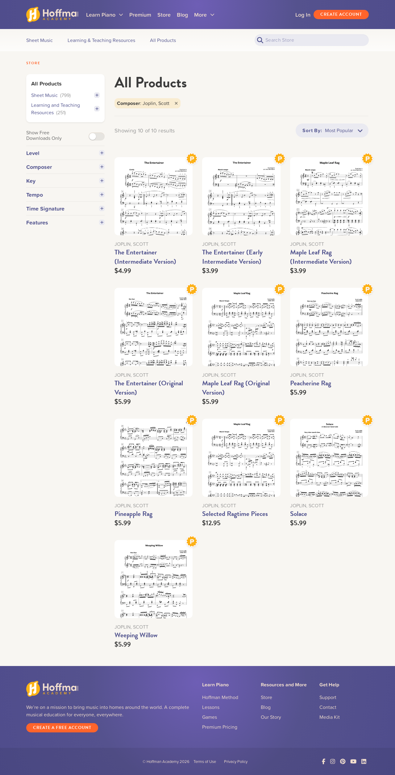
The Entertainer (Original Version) (148, 387)
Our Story (271, 717)
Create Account (341, 14)
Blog (189, 14)
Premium (148, 14)
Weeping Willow (136, 635)
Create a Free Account (62, 728)
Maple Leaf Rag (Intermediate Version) (321, 256)
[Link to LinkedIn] (363, 761)
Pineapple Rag (133, 514)
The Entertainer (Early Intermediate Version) (232, 256)
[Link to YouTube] (353, 761)
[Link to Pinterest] (342, 761)
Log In (302, 14)
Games (209, 717)
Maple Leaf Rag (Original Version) (236, 387)
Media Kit (329, 717)
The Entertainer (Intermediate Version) (145, 256)
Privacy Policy (235, 761)
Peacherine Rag (310, 383)
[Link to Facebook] (323, 761)
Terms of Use (204, 761)
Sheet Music (51, 95)
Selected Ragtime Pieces (235, 514)
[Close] (176, 103)
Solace (298, 514)
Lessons (210, 707)
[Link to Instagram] (332, 761)
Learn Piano (112, 16)
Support (327, 697)
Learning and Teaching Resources (55, 109)
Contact (327, 707)
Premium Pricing (219, 726)
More (212, 16)
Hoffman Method (220, 697)
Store (171, 14)
